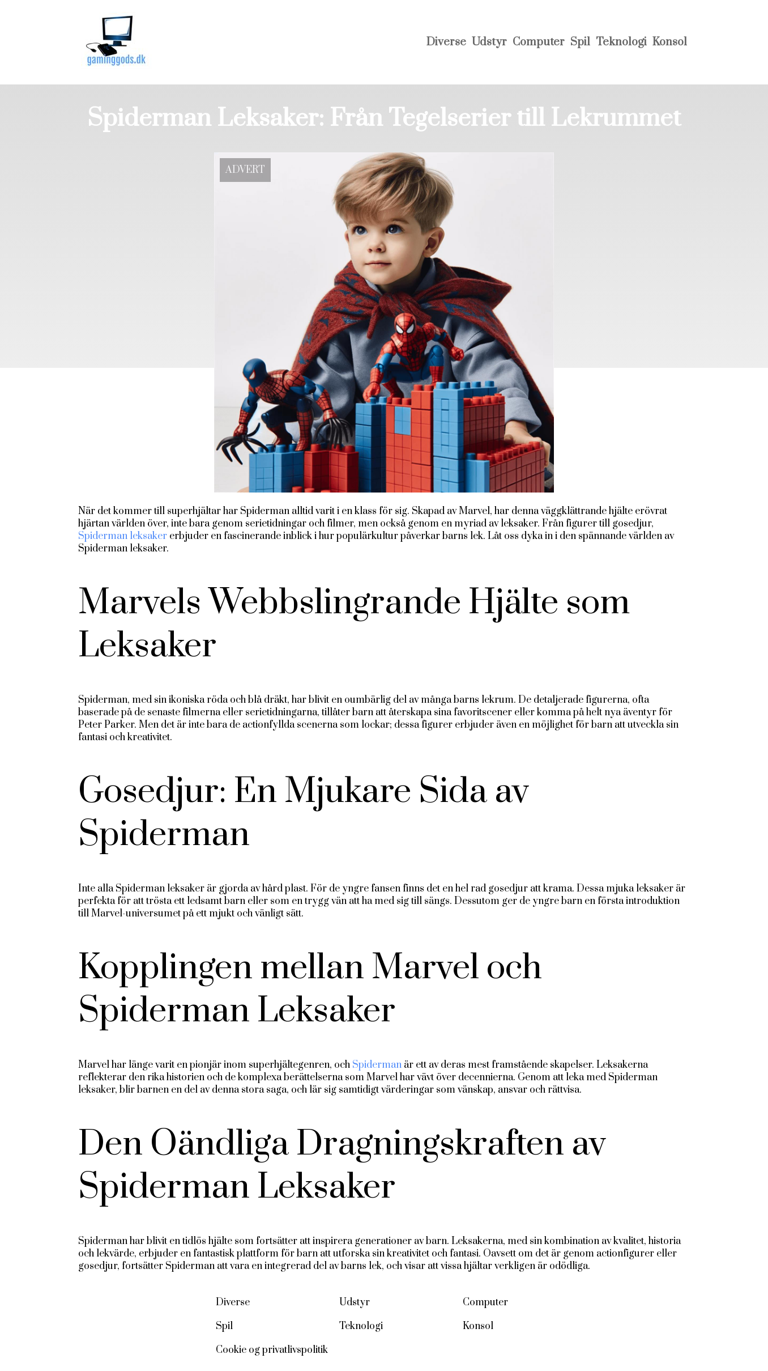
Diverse (446, 42)
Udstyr (489, 42)
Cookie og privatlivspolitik (272, 1350)
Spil (580, 42)
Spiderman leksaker (122, 536)
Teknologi (621, 42)
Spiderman (377, 1065)
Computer (539, 42)
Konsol (669, 42)
